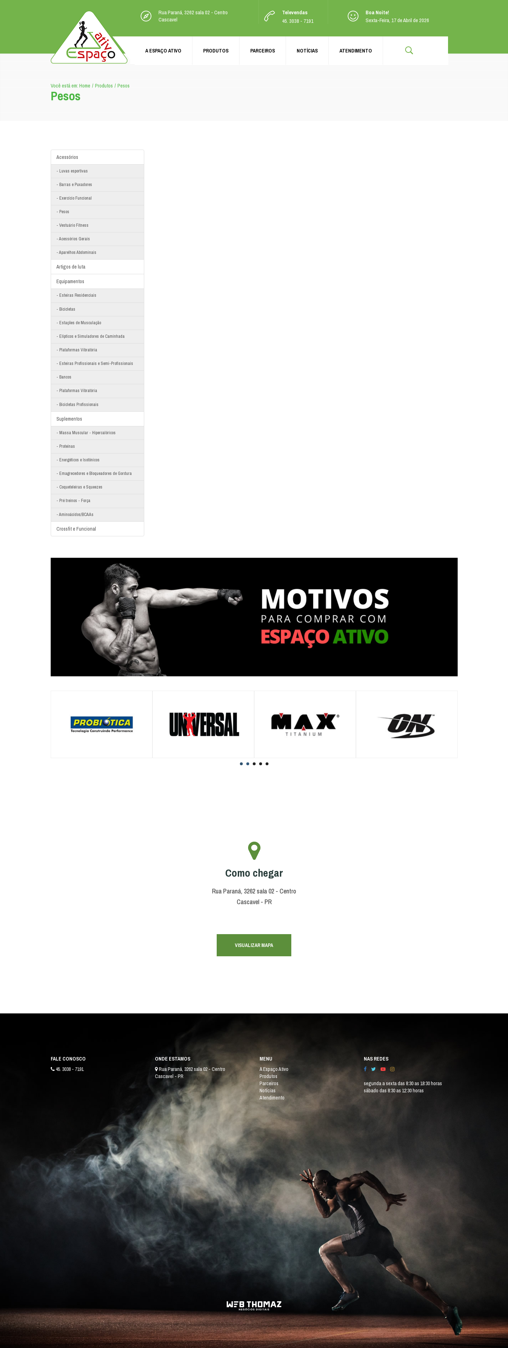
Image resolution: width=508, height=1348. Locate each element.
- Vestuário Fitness (72, 225)
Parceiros (262, 50)
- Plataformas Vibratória (76, 350)
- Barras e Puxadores (74, 184)
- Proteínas (65, 446)
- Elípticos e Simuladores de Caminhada (90, 336)
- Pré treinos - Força (73, 500)
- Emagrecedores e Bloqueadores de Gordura (94, 473)
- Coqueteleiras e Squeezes (79, 487)
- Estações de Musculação (78, 323)
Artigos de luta (70, 267)
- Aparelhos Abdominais (76, 252)
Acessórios (67, 157)
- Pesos (62, 212)
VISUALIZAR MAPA (254, 945)
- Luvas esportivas (72, 171)
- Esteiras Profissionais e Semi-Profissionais (94, 363)
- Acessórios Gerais (73, 239)
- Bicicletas (65, 309)
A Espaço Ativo (163, 50)
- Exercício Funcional (74, 198)
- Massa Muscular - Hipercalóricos (86, 433)
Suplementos (69, 419)
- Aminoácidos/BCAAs (75, 514)
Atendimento (355, 50)
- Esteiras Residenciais (76, 295)
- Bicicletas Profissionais (77, 404)
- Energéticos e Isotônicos (78, 460)
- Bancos (63, 377)
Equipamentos (70, 281)
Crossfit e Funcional (76, 529)
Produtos (215, 50)
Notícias (307, 50)
